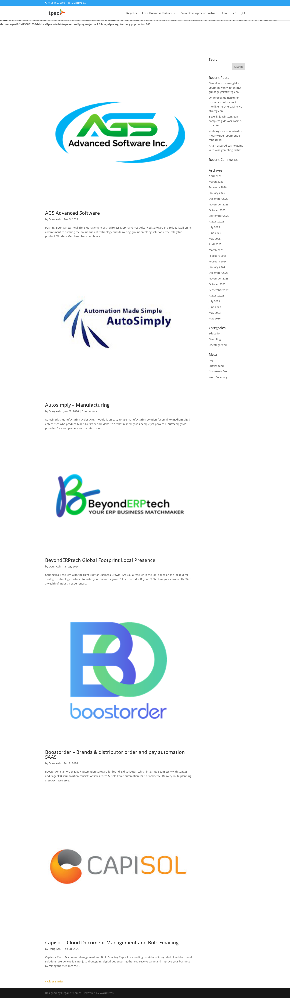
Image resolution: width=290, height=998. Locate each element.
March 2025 (216, 250)
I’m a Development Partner (199, 13)
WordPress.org (218, 377)
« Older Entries (54, 981)
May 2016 (215, 318)
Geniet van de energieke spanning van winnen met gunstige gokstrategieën (225, 87)
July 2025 (214, 227)
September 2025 (219, 215)
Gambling (215, 339)
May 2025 (215, 238)
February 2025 (218, 255)
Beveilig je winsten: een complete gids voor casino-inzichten (225, 121)
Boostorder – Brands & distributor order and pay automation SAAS (115, 754)
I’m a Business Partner (157, 13)
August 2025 (216, 221)
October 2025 (217, 210)
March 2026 (216, 181)
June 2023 (215, 307)
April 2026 (215, 176)
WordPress (107, 993)
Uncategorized (218, 345)
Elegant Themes (71, 993)
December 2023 (218, 272)
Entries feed (216, 366)
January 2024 (217, 267)
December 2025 (218, 198)
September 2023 (219, 290)
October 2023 (217, 284)
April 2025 (215, 244)
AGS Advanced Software (72, 213)
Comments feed (218, 371)
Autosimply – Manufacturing (77, 404)
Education (215, 333)
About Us (228, 13)
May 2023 (215, 312)
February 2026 (218, 187)
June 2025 (215, 233)
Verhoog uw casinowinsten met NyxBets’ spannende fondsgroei (225, 135)
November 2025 (218, 204)
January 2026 (217, 193)
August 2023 (216, 295)
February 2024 (218, 261)
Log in (212, 360)
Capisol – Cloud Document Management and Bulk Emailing (111, 942)
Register (131, 13)
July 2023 (214, 301)
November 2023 (218, 278)
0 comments (89, 411)
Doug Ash (55, 219)
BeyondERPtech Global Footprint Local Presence (100, 560)
